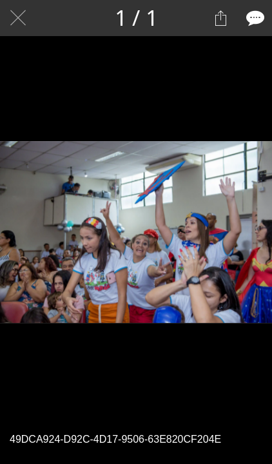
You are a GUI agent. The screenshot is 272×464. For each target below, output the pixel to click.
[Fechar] (18, 18)
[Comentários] (253, 18)
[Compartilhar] (220, 18)
